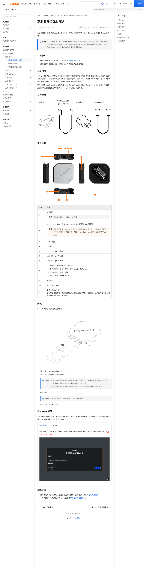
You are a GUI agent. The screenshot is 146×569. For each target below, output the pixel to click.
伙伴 (62, 4)
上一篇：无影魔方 (45, 507)
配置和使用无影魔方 (77, 498)
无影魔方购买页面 (73, 61)
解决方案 (37, 4)
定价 (49, 4)
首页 (38, 15)
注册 (130, 3)
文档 (115, 3)
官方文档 (6, 10)
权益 (44, 4)
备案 (119, 3)
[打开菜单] (3, 3)
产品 (30, 4)
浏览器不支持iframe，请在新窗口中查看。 (74, 459)
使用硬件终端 (62, 15)
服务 (68, 4)
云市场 (56, 4)
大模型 (23, 4)
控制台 (125, 3)
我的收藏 (106, 27)
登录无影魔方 (93, 495)
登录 (139, 3)
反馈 (77, 518)
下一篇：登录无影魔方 (101, 507)
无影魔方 (71, 15)
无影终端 (15, 10)
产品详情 (94, 27)
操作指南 (53, 15)
